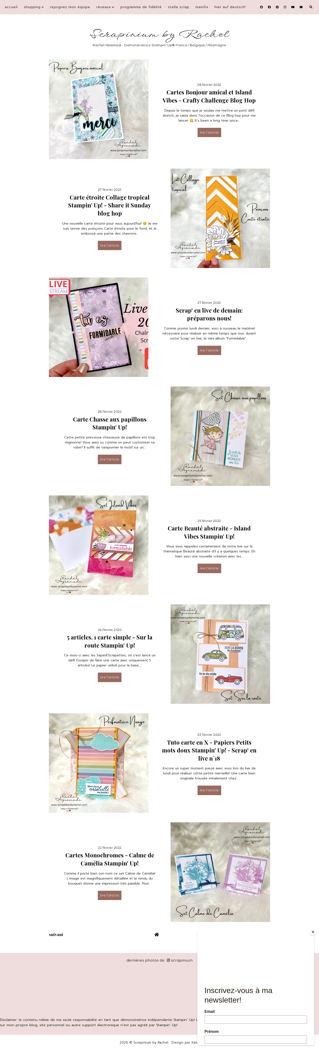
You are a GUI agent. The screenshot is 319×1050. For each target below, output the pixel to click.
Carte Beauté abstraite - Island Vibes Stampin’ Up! (209, 532)
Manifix (201, 7)
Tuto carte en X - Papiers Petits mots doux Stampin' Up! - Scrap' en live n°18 (209, 750)
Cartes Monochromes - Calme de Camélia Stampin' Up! (109, 859)
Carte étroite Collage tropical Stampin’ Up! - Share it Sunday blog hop (109, 205)
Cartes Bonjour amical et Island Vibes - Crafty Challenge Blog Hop (209, 96)
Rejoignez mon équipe (70, 7)
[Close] (313, 932)
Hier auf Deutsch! (230, 7)
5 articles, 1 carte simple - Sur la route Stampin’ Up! (109, 641)
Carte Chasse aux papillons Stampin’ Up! (109, 423)
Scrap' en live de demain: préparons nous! (209, 314)
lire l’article (209, 132)
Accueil (11, 7)
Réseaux (103, 7)
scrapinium (180, 960)
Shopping (32, 7)
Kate (195, 1042)
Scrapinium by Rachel (159, 34)
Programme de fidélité (141, 7)
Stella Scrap (178, 7)
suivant (56, 934)
